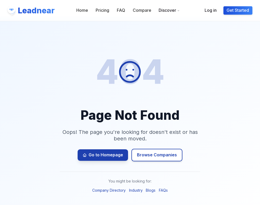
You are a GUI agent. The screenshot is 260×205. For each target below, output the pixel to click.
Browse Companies (157, 154)
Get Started (238, 10)
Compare (142, 10)
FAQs (163, 190)
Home (82, 10)
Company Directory (109, 190)
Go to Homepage (103, 154)
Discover (169, 10)
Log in (211, 10)
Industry (136, 190)
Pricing (102, 10)
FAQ (121, 10)
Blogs (150, 190)
